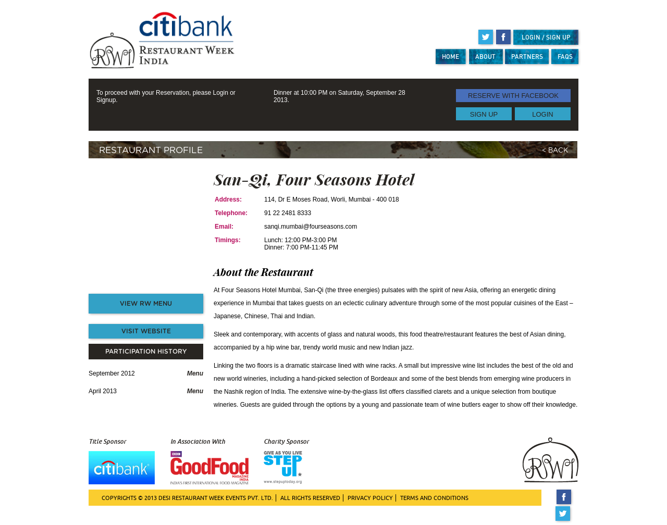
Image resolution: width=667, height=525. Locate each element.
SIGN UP (484, 114)
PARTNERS (527, 56)
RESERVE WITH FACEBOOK (513, 95)
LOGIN (542, 114)
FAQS (565, 56)
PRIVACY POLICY (370, 498)
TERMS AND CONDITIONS (434, 498)
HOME (450, 56)
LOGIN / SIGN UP (546, 37)
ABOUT (485, 56)
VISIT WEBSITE (146, 331)
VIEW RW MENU (146, 304)
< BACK (555, 150)
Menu (195, 373)
